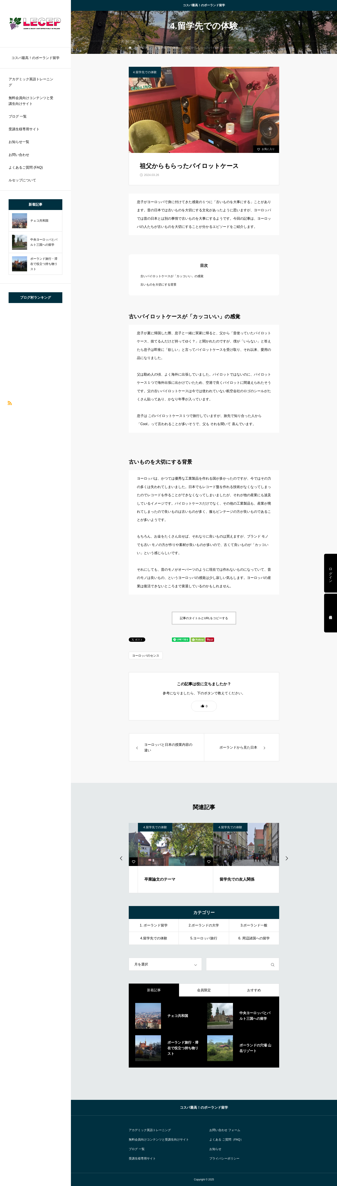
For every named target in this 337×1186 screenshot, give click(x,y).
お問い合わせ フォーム (224, 1130)
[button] (204, 706)
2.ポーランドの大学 (204, 925)
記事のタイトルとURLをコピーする (204, 618)
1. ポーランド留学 (154, 925)
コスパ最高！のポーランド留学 (204, 5)
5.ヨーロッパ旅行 (203, 938)
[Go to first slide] (286, 858)
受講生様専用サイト (24, 129)
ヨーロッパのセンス (145, 655)
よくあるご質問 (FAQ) (26, 167)
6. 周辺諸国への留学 (254, 938)
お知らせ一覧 (19, 142)
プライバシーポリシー (224, 1158)
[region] (35, 593)
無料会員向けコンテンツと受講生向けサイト (31, 101)
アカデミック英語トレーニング (31, 82)
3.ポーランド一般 (253, 925)
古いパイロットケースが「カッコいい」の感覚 (172, 276)
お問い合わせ (19, 155)
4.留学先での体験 (145, 72)
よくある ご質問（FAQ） (226, 1139)
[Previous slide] (121, 858)
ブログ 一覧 (18, 116)
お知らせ (215, 1148)
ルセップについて (22, 180)
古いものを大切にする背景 (158, 284)
